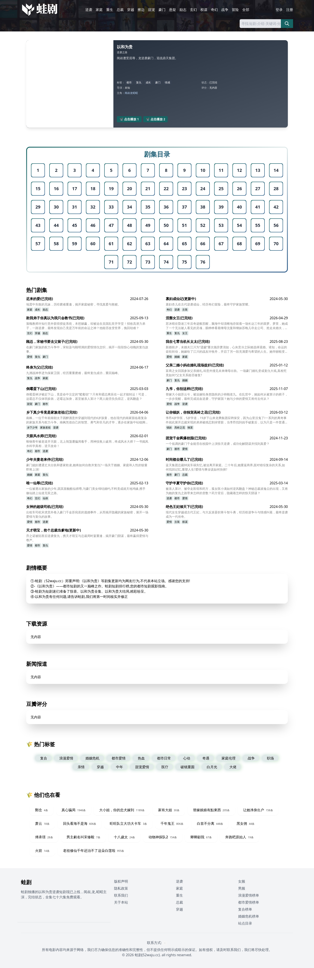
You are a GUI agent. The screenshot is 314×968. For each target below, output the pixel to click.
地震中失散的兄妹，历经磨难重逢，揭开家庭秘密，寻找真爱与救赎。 (73, 304)
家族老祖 (45, 427)
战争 (224, 9)
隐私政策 (121, 888)
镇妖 (169, 427)
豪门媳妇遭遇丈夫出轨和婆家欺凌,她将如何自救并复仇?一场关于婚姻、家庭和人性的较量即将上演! (86, 467)
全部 (245, 9)
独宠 (190, 427)
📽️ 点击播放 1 (129, 119)
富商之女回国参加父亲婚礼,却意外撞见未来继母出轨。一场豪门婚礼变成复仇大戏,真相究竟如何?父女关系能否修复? (226, 373)
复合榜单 (245, 909)
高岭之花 (179, 427)
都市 (129, 82)
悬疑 (172, 9)
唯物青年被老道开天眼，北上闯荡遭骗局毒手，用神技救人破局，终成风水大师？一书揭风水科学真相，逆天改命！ (87, 443)
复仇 (138, 82)
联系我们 (121, 895)
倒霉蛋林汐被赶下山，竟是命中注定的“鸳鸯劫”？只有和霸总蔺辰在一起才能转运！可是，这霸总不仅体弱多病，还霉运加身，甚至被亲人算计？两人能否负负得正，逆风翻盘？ (86, 396)
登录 (279, 9)
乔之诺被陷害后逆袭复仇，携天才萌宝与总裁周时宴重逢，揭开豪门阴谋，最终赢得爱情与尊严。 (87, 538)
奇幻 (214, 9)
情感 (167, 82)
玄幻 (193, 9)
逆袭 (88, 9)
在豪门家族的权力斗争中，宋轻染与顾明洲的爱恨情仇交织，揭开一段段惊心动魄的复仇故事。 (87, 349)
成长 (148, 82)
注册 (289, 9)
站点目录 (245, 923)
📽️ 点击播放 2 (155, 119)
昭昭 (135, 93)
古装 (185, 309)
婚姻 (177, 357)
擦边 (141, 9)
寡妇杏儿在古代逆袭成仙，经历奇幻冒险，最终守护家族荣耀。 (208, 304)
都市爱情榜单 (248, 902)
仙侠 (45, 498)
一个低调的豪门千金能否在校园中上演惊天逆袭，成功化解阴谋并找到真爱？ (218, 444)
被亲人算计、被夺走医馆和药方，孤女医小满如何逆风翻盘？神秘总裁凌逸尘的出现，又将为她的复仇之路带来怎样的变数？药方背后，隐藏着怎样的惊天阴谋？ (227, 491)
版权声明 (121, 881)
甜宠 (151, 9)
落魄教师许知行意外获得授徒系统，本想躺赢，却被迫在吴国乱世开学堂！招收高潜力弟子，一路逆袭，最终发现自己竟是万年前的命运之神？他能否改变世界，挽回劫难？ (85, 325)
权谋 (203, 9)
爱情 (29, 357)
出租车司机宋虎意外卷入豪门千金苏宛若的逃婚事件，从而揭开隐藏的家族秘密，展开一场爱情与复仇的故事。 (87, 514)
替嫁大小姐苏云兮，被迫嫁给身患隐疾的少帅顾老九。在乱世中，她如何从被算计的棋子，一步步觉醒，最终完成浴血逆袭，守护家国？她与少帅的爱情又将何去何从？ (227, 396)
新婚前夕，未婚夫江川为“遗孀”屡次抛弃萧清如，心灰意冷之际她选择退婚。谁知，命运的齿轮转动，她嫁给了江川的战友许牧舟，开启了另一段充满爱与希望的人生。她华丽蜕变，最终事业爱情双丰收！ (227, 349)
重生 (109, 9)
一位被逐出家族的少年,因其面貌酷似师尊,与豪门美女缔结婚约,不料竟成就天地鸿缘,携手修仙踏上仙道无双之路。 (85, 491)
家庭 (99, 9)
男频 (241, 888)
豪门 (162, 9)
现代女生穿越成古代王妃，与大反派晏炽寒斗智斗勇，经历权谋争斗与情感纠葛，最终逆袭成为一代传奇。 (227, 514)
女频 (241, 881)
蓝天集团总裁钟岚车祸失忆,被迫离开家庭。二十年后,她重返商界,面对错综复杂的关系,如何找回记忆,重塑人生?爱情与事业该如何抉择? (225, 467)
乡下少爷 (32, 427)
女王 (185, 333)
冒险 (235, 9)
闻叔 (127, 93)
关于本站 (121, 902)
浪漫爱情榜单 (248, 895)
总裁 (120, 9)
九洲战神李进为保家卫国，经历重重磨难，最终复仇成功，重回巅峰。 (73, 373)
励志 (182, 9)
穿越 (130, 9)
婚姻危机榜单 (248, 916)
